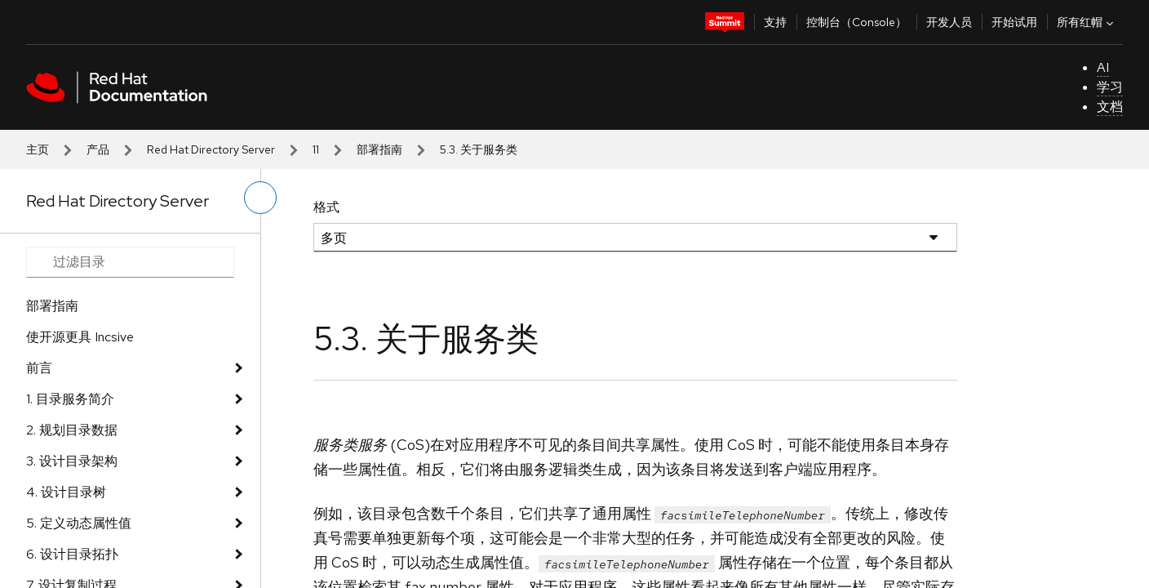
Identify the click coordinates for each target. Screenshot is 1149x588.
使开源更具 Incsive (80, 336)
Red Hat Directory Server (211, 149)
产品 (98, 149)
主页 (37, 149)
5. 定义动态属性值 (78, 523)
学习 (1110, 87)
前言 (39, 367)
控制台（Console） (856, 22)
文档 (1110, 106)
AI (1103, 67)
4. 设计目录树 (66, 492)
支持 (775, 22)
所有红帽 (1087, 22)
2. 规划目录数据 (72, 430)
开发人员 (949, 22)
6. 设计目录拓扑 (72, 554)
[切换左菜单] (260, 197)
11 (316, 149)
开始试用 (1014, 22)
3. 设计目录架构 (72, 461)
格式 (326, 207)
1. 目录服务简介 (70, 399)
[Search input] (130, 262)
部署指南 (379, 149)
